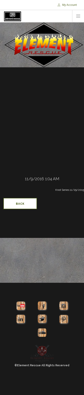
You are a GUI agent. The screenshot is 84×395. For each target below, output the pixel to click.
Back (20, 203)
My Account (67, 5)
